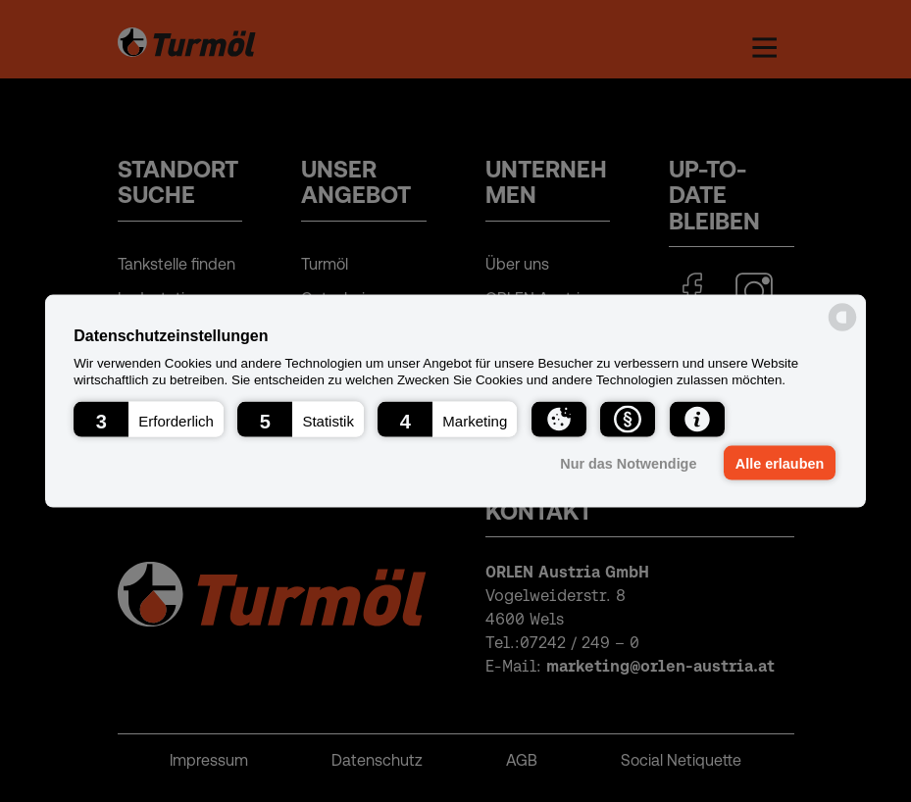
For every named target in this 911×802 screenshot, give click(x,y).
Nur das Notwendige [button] (628, 463)
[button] (149, 418)
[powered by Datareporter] (842, 330)
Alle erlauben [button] (779, 463)
